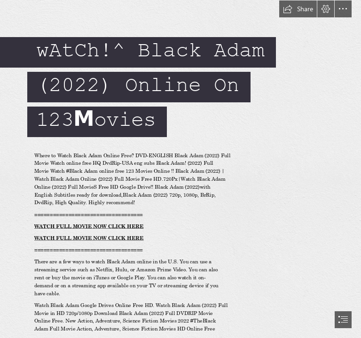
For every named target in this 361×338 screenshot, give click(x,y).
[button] (298, 8)
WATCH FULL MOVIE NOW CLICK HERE (89, 226)
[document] (180, 169)
